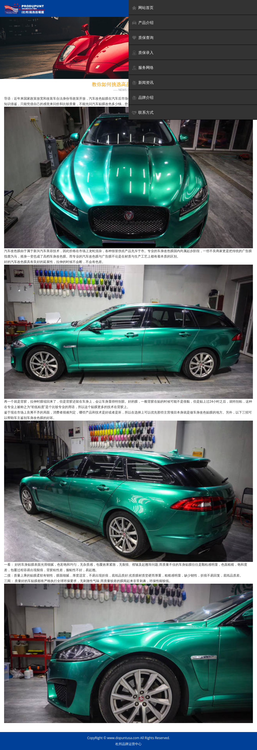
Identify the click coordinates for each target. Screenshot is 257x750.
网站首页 (142, 7)
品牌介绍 (142, 97)
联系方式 (142, 112)
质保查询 (142, 37)
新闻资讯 (142, 82)
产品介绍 (142, 22)
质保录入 (142, 52)
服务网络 (142, 67)
